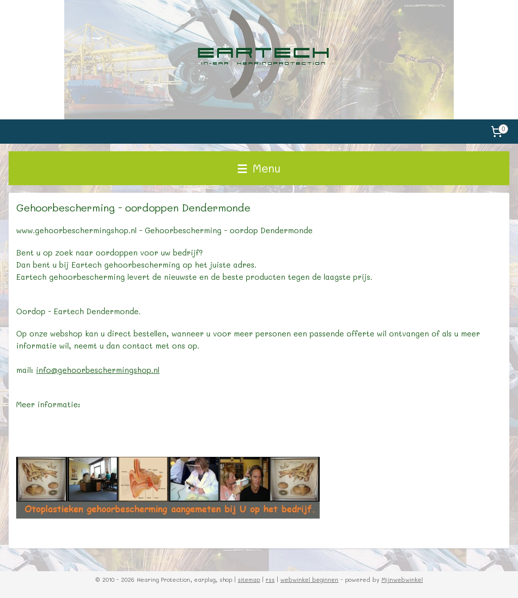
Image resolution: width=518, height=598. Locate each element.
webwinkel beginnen (309, 579)
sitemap (249, 579)
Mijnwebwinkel (402, 579)
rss (270, 579)
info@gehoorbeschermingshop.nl (97, 370)
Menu (259, 168)
